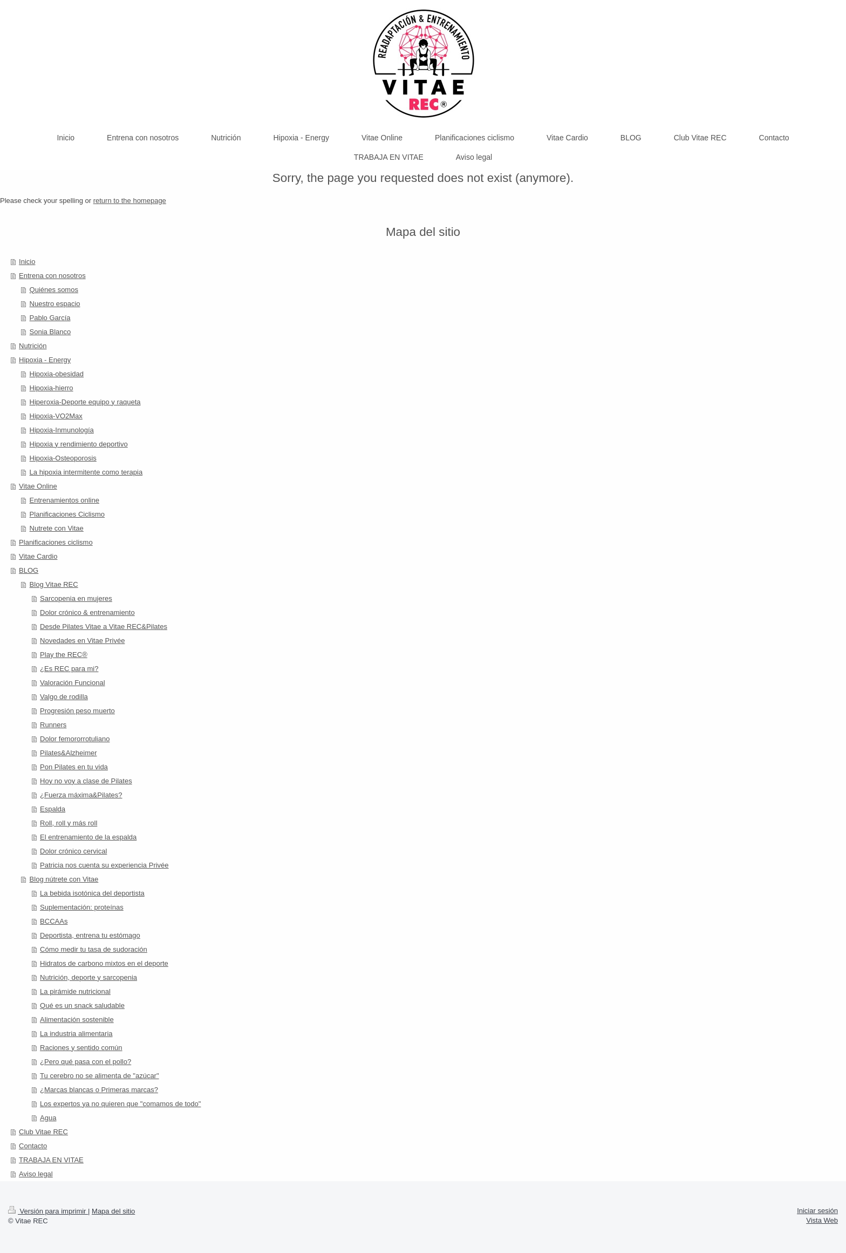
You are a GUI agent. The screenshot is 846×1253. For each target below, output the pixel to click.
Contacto (33, 1146)
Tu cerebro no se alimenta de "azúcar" (99, 1076)
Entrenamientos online (64, 500)
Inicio (27, 262)
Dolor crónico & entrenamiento (87, 612)
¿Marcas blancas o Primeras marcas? (99, 1090)
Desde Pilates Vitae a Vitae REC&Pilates (103, 626)
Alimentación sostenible (77, 1019)
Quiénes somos (54, 290)
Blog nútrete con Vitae (64, 879)
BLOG (28, 570)
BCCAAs (53, 921)
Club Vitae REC (43, 1132)
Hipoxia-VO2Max (56, 416)
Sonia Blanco (50, 332)
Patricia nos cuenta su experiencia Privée (104, 865)
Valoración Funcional (72, 683)
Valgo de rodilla (64, 697)
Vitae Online (38, 486)
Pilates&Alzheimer (68, 753)
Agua (48, 1118)
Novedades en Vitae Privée (82, 640)
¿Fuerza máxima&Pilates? (81, 795)
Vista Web (822, 1220)
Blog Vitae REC (54, 584)
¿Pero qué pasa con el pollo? (85, 1062)
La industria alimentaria (76, 1034)
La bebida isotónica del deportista (92, 893)
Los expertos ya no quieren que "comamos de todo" (120, 1104)
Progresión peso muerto (77, 711)
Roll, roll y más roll (68, 823)
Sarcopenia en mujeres (76, 598)
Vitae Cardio (38, 556)
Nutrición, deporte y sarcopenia (88, 977)
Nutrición (32, 346)
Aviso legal (36, 1174)
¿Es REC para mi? (69, 669)
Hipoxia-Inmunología (62, 430)
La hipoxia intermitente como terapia (86, 472)
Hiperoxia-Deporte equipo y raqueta (85, 402)
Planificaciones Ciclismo (67, 514)
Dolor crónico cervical (73, 851)
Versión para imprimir (48, 1211)
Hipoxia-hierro (51, 388)
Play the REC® (63, 655)
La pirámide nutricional (75, 991)
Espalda (52, 809)
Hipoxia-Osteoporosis (63, 458)
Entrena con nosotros (52, 276)
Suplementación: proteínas (82, 907)
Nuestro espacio (55, 304)
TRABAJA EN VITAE (51, 1160)
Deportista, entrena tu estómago (90, 935)
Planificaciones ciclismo (56, 542)
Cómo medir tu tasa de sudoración (93, 949)
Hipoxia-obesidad (57, 374)
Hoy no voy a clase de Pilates (86, 781)
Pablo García (50, 318)
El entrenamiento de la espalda (88, 837)
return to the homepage (129, 201)
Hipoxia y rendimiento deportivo (79, 444)
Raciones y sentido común (81, 1048)
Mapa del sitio (113, 1211)
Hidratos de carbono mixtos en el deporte (104, 963)
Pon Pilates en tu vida (74, 767)
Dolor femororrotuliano (75, 739)
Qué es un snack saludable (82, 1005)
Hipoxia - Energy (45, 360)
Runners (53, 725)
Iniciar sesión (817, 1211)
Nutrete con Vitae (57, 528)
